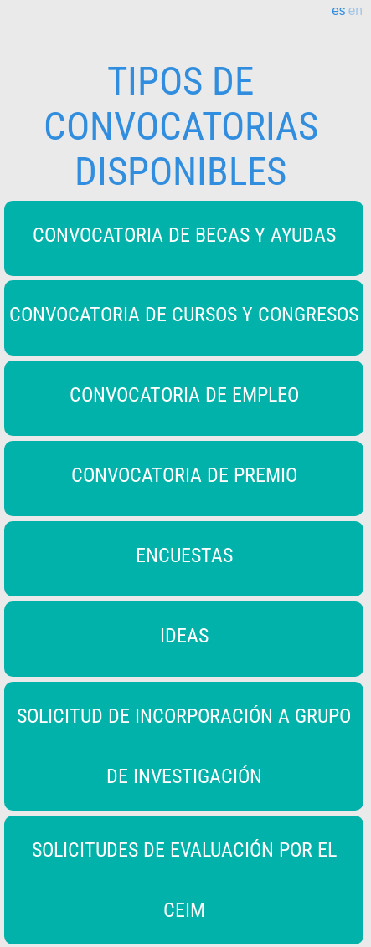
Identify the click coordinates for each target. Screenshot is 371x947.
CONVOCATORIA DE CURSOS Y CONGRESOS (183, 314)
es (338, 11)
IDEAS (184, 636)
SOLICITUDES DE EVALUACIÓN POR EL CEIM (184, 880)
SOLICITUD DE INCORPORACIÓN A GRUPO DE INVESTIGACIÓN (184, 746)
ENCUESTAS (184, 555)
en (355, 11)
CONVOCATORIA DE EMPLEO (184, 395)
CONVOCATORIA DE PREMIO (184, 475)
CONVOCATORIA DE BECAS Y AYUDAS (184, 235)
